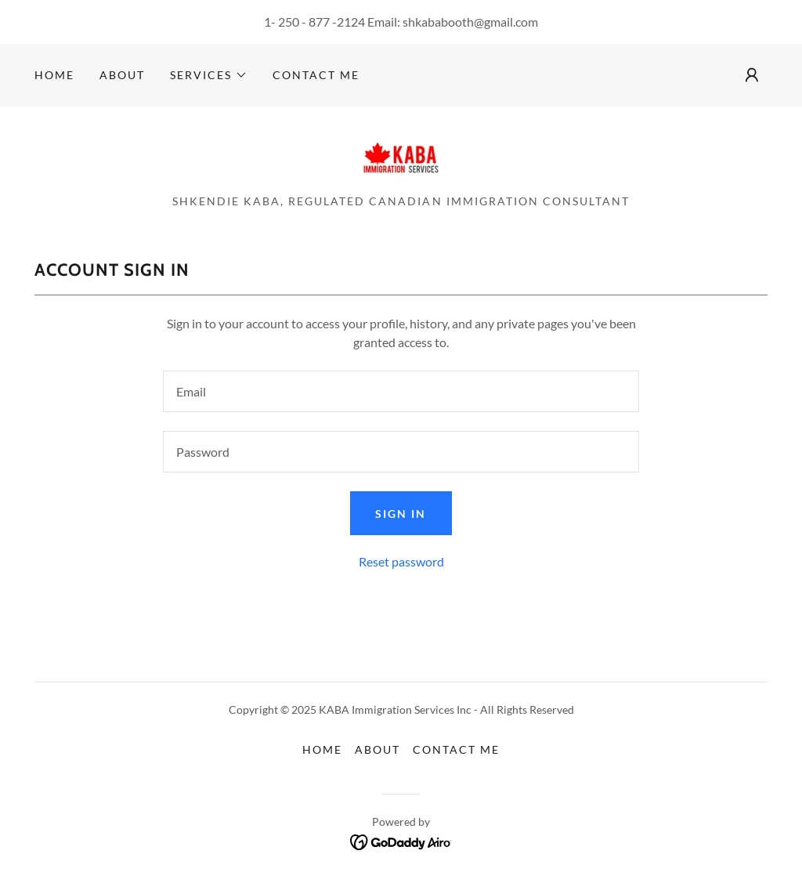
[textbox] (401, 391)
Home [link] (54, 74)
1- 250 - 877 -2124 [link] (314, 21)
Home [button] (322, 749)
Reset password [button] (401, 561)
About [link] (122, 74)
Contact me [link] (316, 74)
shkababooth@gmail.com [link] (470, 21)
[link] (401, 154)
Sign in (400, 513)
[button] (208, 75)
